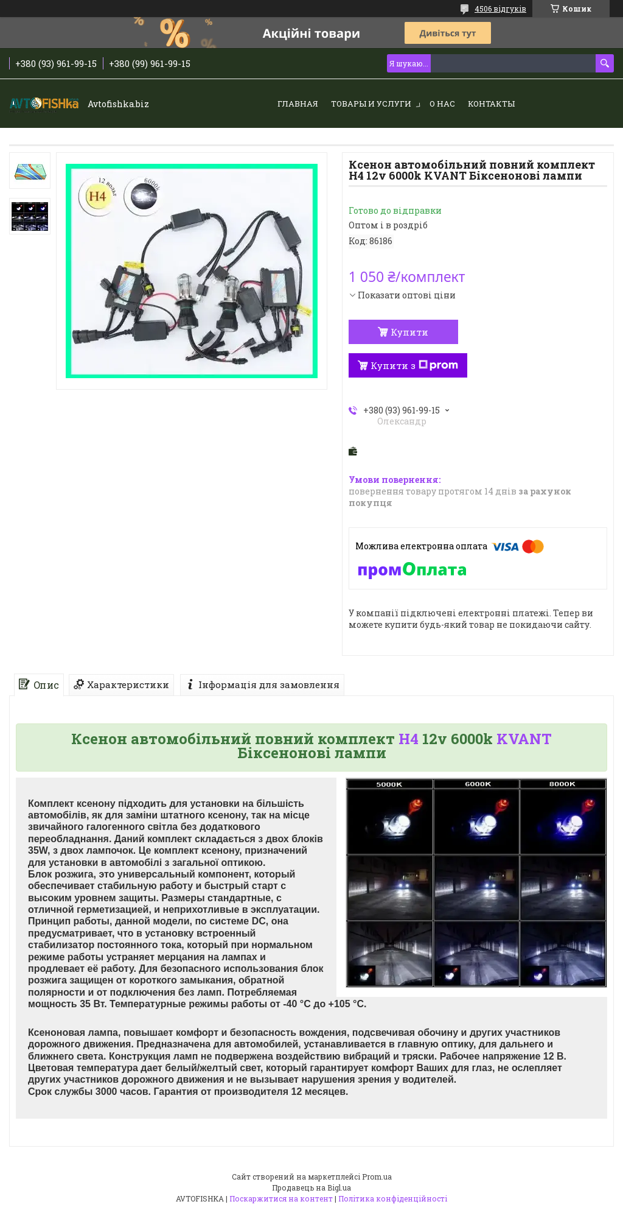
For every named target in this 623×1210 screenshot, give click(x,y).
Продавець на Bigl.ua (311, 1187)
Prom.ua (377, 1176)
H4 (409, 738)
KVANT (524, 738)
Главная (297, 103)
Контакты (491, 103)
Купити (409, 332)
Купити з (414, 365)
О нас (442, 103)
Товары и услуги (371, 103)
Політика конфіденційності (392, 1198)
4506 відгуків (500, 8)
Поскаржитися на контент (281, 1198)
